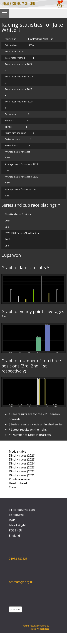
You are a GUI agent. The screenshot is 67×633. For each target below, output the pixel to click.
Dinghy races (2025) (22, 459)
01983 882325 (18, 559)
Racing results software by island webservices (36, 627)
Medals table (17, 452)
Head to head (18, 483)
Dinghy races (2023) (22, 467)
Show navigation (4, 13)
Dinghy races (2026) (22, 455)
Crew (12, 487)
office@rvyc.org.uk (21, 582)
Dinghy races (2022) (22, 471)
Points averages (20, 479)
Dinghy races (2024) (22, 463)
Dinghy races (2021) (22, 475)
